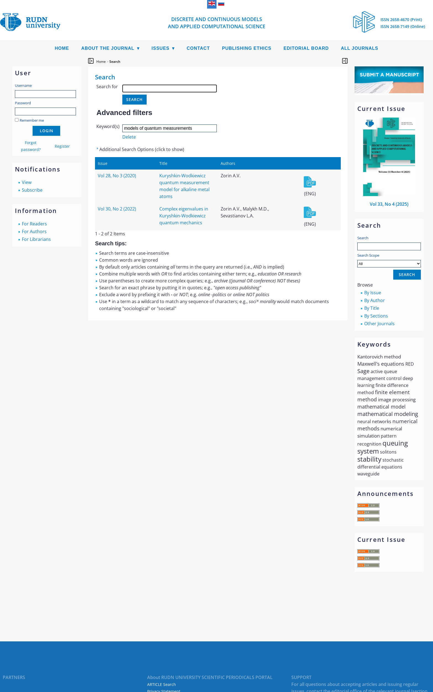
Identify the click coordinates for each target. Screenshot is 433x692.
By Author (374, 300)
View (26, 182)
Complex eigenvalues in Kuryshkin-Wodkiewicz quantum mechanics (183, 216)
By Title (371, 308)
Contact (198, 48)
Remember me (32, 120)
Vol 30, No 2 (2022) (117, 209)
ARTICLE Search (161, 684)
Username (23, 85)
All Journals (359, 48)
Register (62, 146)
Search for (107, 87)
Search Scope (389, 260)
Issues (161, 48)
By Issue (372, 293)
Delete (129, 137)
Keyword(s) (108, 126)
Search (362, 237)
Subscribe (32, 190)
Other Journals (379, 324)
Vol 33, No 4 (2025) (389, 204)
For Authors (34, 231)
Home (62, 48)
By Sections (376, 316)
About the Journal (107, 48)
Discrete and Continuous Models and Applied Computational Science (216, 23)
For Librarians (36, 239)
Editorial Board (306, 48)
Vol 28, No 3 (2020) (117, 176)
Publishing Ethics (246, 48)
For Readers (34, 224)
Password (23, 102)
